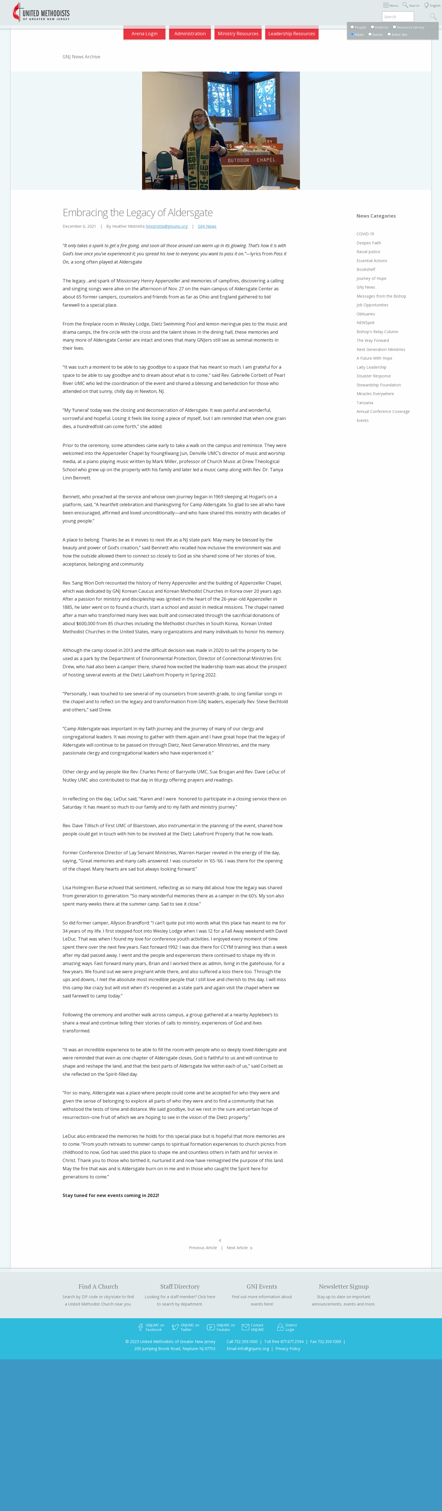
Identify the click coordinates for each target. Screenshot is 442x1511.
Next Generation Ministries (381, 349)
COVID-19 (365, 233)
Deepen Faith (369, 242)
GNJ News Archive (81, 57)
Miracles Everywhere (375, 393)
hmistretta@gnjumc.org (167, 226)
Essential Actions (372, 260)
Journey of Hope (371, 278)
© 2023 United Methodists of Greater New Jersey (170, 1341)
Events (363, 420)
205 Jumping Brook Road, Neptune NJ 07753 (174, 1348)
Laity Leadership (371, 367)
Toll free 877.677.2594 (284, 1341)
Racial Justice (368, 251)
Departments (326, 9)
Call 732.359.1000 (242, 1341)
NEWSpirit (366, 322)
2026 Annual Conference (147, 9)
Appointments (98, 9)
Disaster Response (374, 376)
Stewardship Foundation (379, 385)
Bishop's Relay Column (377, 331)
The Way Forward (373, 340)
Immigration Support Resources (214, 9)
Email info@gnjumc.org (248, 1348)
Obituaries (366, 314)
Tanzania (365, 402)
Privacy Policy (287, 1348)
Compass (391, 9)
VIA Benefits (361, 9)
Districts (295, 9)
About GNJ (267, 9)
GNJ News (207, 226)
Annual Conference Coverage (383, 411)
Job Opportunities (372, 304)
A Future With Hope (374, 358)
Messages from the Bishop (381, 296)
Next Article (237, 1247)
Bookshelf (366, 269)
